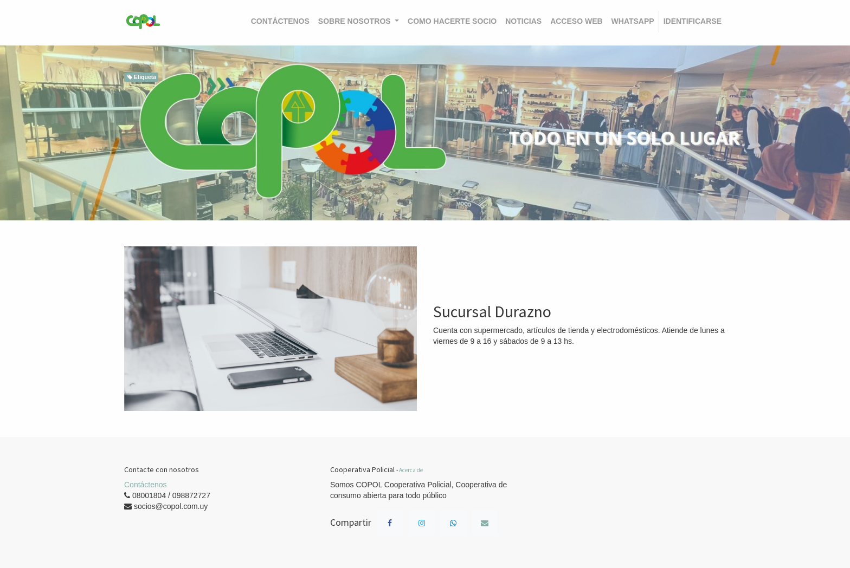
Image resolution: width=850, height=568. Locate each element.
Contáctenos (145, 484)
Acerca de (411, 470)
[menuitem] (280, 21)
